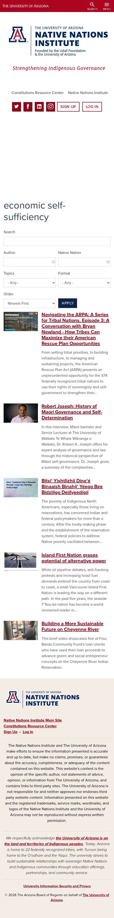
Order (8, 294)
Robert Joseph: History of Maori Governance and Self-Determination (72, 412)
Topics (9, 273)
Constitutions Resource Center (38, 92)
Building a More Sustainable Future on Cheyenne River (72, 626)
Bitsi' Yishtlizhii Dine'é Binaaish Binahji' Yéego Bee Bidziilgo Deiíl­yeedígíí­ (72, 486)
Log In (92, 106)
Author (9, 252)
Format (64, 273)
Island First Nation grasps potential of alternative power (74, 558)
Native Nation (69, 252)
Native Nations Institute (88, 92)
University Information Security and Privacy (57, 886)
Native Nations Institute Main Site (33, 720)
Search (9, 232)
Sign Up (68, 106)
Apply (68, 303)
